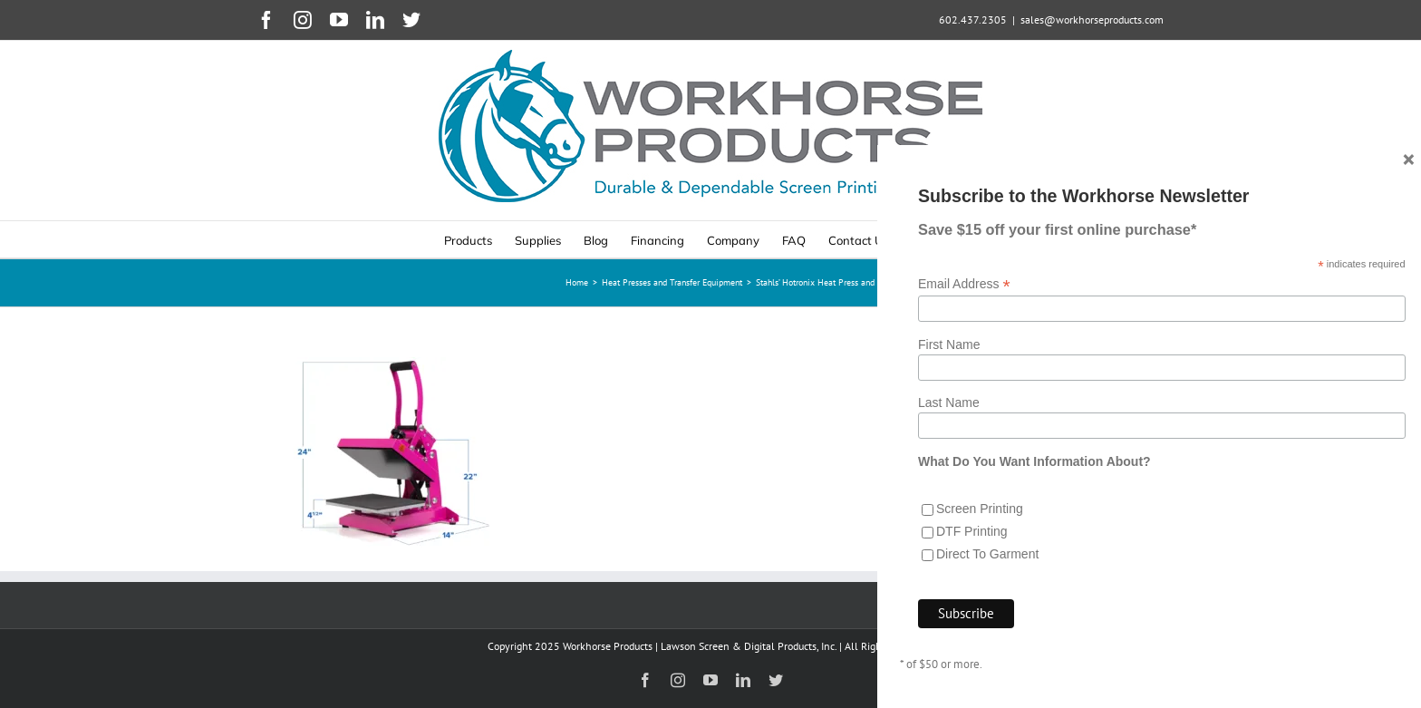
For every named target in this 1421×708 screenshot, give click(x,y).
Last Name (949, 402)
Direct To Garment (987, 554)
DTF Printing (972, 531)
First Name (949, 344)
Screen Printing (979, 508)
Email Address (964, 284)
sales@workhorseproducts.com (1092, 19)
